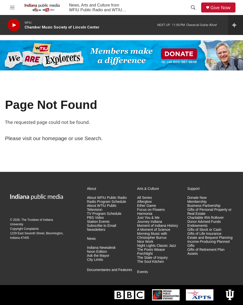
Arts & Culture (148, 189)
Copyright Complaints (24, 229)
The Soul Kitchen (150, 262)
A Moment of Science (153, 230)
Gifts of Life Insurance (204, 234)
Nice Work (145, 242)
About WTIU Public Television (101, 208)
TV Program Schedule (104, 214)
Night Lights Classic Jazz (156, 246)
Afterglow (144, 202)
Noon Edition (97, 252)
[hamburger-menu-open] (12, 7)
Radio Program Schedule (106, 202)
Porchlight (145, 254)
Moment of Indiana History (157, 226)
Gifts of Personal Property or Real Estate (209, 212)
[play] (14, 25)
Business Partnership (203, 206)
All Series (144, 198)
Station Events (98, 222)
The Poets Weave (151, 250)
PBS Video (95, 218)
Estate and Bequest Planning (210, 238)
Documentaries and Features (109, 270)
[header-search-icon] (193, 7)
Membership (197, 202)
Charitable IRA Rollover (205, 218)
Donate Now (197, 198)
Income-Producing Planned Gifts (208, 244)
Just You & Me (148, 218)
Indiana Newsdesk (101, 248)
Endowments (197, 226)
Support (193, 189)
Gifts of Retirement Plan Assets (206, 252)
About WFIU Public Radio (107, 198)
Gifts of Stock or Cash (204, 230)
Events (142, 272)
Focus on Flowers (151, 210)
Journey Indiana (149, 222)
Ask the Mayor (98, 256)
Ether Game (146, 206)
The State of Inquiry (152, 258)
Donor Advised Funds (204, 222)
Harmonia (144, 214)
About (91, 189)
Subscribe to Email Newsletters (101, 228)
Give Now (220, 7)
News (91, 239)
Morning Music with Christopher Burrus (152, 236)
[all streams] (235, 25)
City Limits (95, 260)
